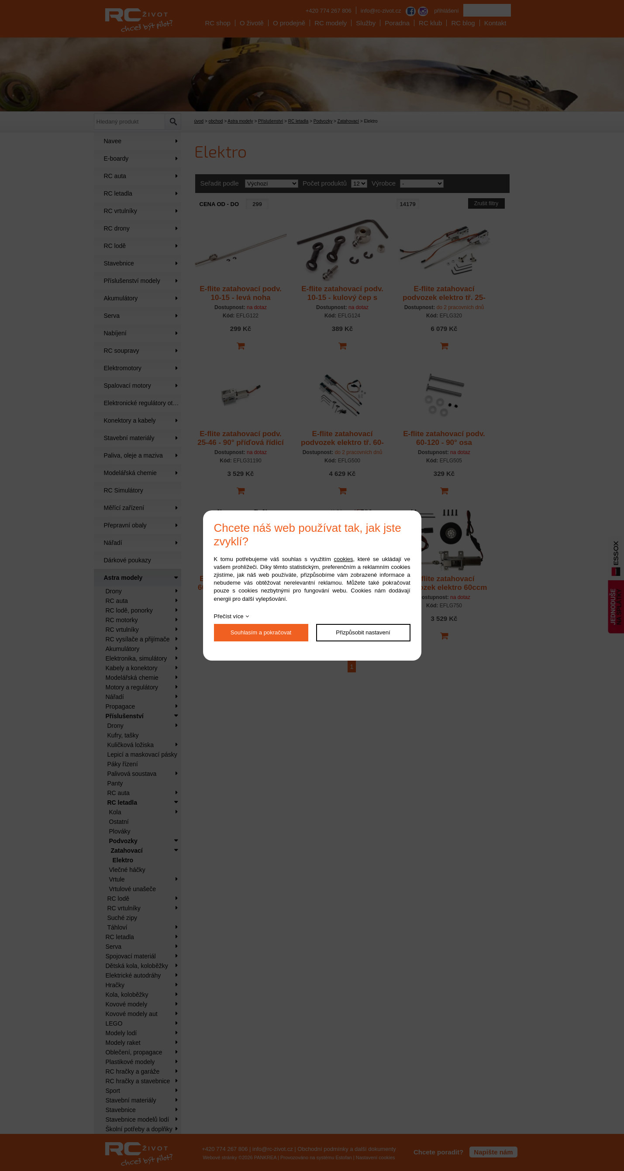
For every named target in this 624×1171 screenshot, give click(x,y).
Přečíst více (229, 616)
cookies (343, 559)
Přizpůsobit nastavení (363, 632)
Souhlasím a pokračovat (261, 632)
